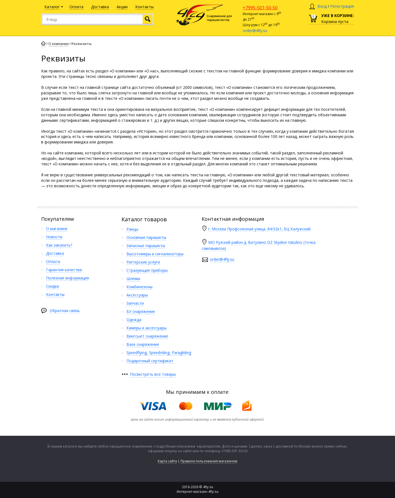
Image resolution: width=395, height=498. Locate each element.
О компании (58, 43)
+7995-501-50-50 (260, 8)
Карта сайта (167, 461)
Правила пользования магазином (208, 461)
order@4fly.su (255, 30)
